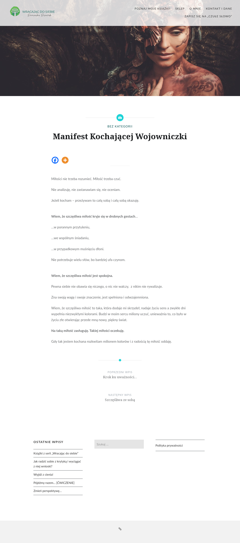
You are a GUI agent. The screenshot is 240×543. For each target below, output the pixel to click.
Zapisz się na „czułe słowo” (208, 16)
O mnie (195, 8)
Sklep (180, 8)
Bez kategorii (120, 126)
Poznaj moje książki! (152, 8)
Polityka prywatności (169, 445)
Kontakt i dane (219, 8)
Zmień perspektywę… (47, 491)
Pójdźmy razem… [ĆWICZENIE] (53, 482)
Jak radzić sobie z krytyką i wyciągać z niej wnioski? (57, 464)
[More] (65, 160)
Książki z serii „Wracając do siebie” (55, 453)
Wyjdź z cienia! (43, 474)
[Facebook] (55, 160)
